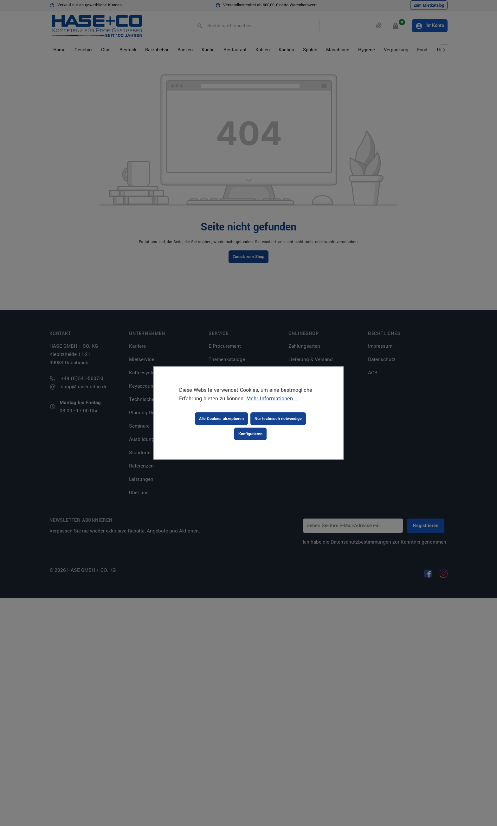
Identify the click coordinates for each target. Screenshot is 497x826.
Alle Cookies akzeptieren (221, 419)
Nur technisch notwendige (278, 419)
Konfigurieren (250, 434)
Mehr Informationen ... (272, 398)
